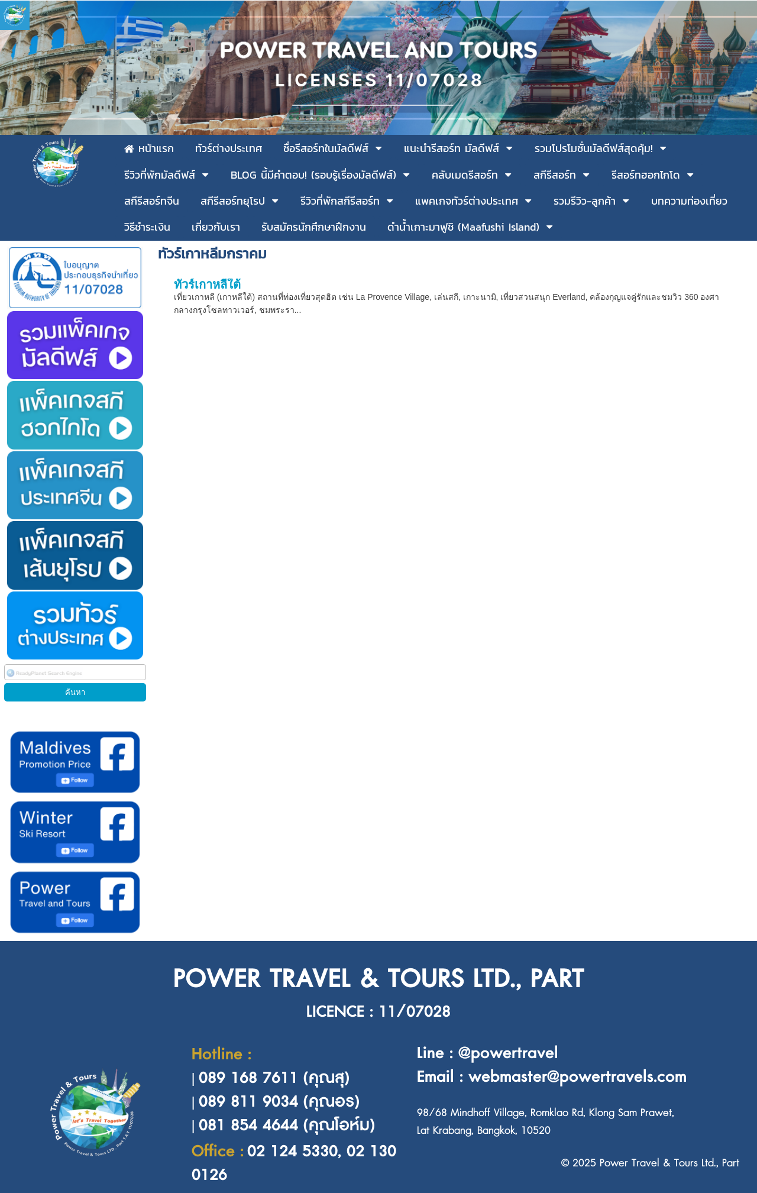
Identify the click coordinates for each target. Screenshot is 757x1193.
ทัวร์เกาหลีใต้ (207, 284)
